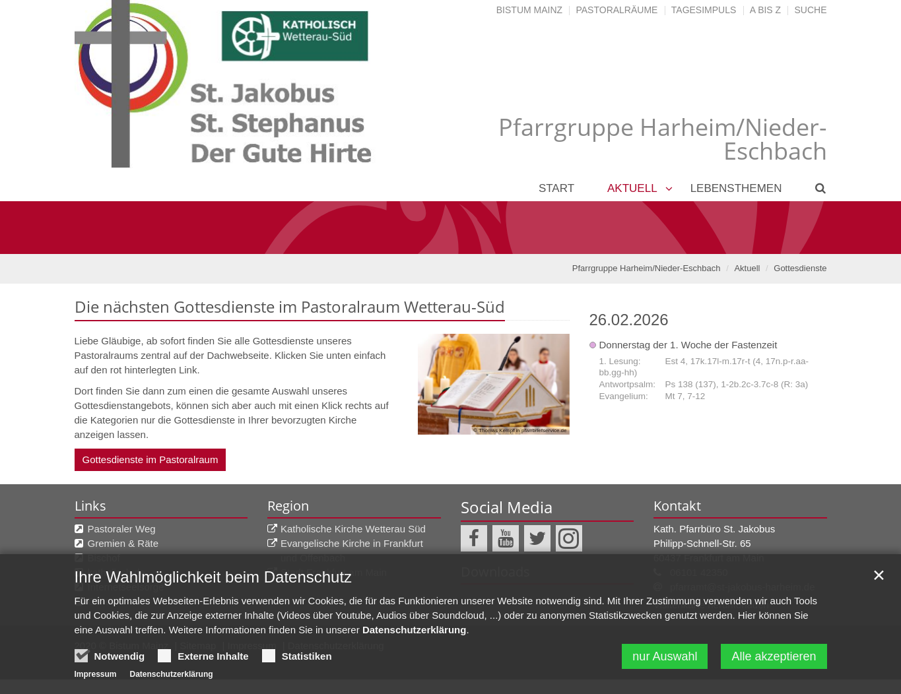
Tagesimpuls (704, 10)
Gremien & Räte (123, 543)
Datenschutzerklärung (414, 656)
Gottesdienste (800, 268)
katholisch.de (117, 572)
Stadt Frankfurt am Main (334, 572)
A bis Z (765, 10)
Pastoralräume (616, 10)
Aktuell (632, 188)
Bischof (104, 557)
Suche (810, 10)
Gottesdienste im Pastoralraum (150, 459)
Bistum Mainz (529, 10)
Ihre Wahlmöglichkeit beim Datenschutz (213, 603)
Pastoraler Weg (122, 528)
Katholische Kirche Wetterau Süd (353, 528)
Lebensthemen (736, 188)
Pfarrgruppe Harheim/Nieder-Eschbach (646, 268)
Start (556, 188)
